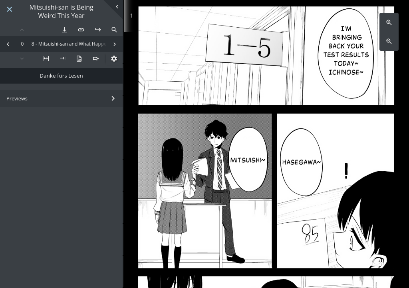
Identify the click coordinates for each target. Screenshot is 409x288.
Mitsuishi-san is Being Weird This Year (61, 11)
